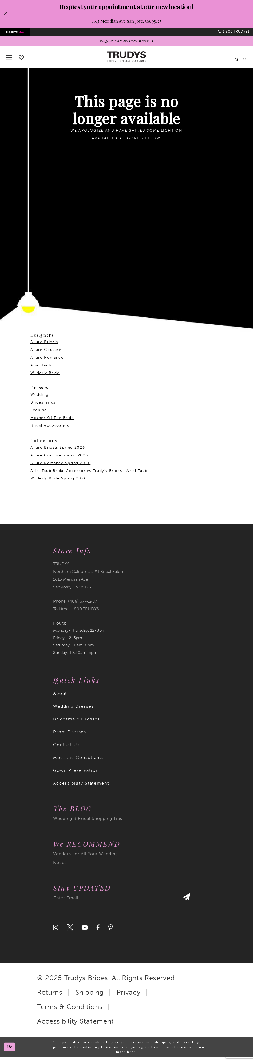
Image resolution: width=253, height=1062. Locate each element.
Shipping (89, 997)
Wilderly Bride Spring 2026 (58, 483)
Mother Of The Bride (52, 422)
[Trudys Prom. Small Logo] (18, 34)
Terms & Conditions (70, 1011)
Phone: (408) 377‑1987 (75, 605)
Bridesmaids (43, 407)
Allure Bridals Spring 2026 (57, 452)
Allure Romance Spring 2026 (60, 467)
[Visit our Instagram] (56, 932)
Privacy (129, 997)
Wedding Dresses (73, 711)
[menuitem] (18, 34)
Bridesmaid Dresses (76, 723)
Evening (38, 415)
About (60, 698)
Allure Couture (45, 354)
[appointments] (126, 45)
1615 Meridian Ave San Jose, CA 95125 (126, 21)
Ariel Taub (40, 370)
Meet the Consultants (78, 762)
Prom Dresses (69, 736)
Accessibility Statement (81, 787)
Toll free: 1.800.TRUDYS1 (77, 613)
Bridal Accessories (49, 430)
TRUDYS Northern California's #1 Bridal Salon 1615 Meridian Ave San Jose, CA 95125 (88, 580)
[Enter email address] (123, 905)
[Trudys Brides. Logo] (126, 61)
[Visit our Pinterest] (110, 932)
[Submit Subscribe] (185, 905)
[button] (242, 62)
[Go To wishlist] (21, 62)
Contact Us (66, 749)
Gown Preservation (75, 775)
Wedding (39, 399)
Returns (49, 997)
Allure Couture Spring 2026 (59, 460)
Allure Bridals (44, 346)
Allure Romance (47, 362)
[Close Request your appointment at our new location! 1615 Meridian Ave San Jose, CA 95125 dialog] (5, 14)
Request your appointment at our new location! (126, 6)
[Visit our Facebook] (98, 932)
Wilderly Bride (45, 377)
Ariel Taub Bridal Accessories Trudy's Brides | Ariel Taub (89, 475)
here (131, 1056)
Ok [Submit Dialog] (10, 1052)
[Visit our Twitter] (70, 932)
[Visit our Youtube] (84, 932)
